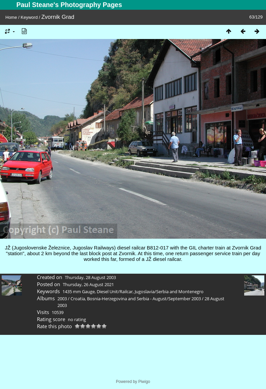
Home (11, 17)
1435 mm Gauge (78, 291)
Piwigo (144, 381)
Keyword (29, 17)
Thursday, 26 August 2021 (88, 284)
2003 (62, 299)
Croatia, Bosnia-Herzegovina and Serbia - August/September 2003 (136, 299)
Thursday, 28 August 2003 (90, 277)
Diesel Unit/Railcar (115, 291)
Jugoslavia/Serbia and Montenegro (169, 291)
